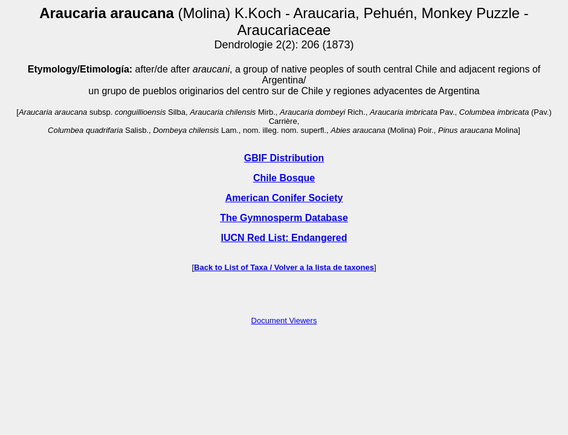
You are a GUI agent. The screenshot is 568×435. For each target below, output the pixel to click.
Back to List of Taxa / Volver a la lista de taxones (284, 267)
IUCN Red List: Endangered (284, 238)
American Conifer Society (284, 198)
